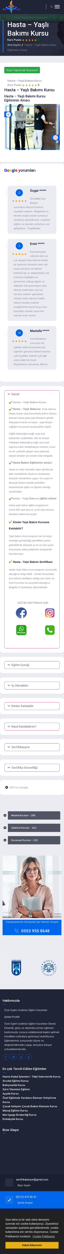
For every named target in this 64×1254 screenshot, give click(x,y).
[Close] (62, 17)
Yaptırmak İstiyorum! (31, 17)
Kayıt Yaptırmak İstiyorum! (22, 70)
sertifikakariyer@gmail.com (32, 1179)
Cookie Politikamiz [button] (44, 1236)
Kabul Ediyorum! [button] (32, 1245)
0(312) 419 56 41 (26, 1197)
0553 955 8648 (35, 931)
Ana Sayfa (13, 44)
